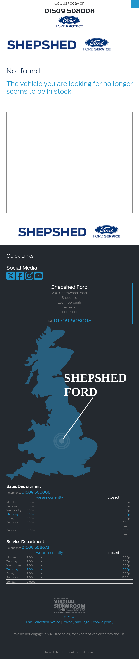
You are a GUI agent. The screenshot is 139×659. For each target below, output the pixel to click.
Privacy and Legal (76, 621)
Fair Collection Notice (43, 621)
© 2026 (69, 614)
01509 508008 (69, 10)
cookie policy (103, 621)
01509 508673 (35, 547)
